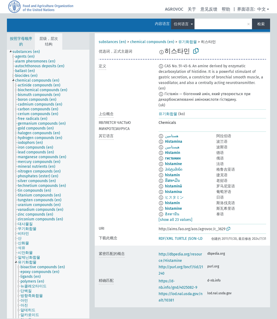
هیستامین (172, 147)
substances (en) (112, 42)
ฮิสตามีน (172, 214)
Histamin (172, 152)
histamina (173, 192)
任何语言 (182, 24)
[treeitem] (28, 51)
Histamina (173, 141)
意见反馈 (208, 9)
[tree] (48, 184)
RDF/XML (166, 238)
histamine (173, 164)
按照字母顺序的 (21, 41)
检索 (261, 24)
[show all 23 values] (175, 219)
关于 (192, 9)
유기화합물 (187, 42)
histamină (173, 186)
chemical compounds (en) (152, 42)
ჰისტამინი (173, 169)
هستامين (171, 136)
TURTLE (181, 238)
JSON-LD (195, 238)
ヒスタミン (174, 197)
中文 (261, 9)
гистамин (173, 158)
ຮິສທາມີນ (172, 180)
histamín (172, 203)
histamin (172, 175)
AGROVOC (174, 9)
